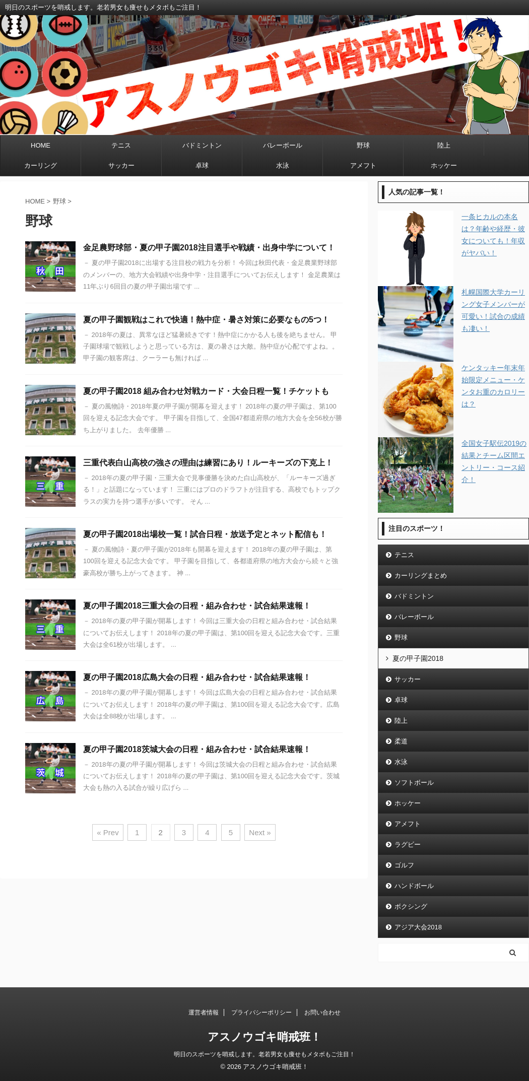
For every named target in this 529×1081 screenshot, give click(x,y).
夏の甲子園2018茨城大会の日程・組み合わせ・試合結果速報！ (197, 749)
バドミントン (202, 145)
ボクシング (410, 906)
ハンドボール (414, 886)
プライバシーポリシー (261, 1012)
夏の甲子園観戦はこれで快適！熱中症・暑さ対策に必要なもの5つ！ (206, 319)
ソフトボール (414, 782)
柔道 (401, 741)
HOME (40, 145)
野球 (363, 145)
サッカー (121, 165)
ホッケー (444, 165)
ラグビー (407, 844)
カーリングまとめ (420, 575)
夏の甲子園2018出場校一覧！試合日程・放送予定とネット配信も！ (205, 534)
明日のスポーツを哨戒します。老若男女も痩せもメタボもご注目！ (264, 1054)
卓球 (202, 165)
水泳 (282, 165)
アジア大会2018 (418, 927)
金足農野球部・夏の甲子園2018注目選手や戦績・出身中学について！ (209, 247)
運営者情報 (203, 1012)
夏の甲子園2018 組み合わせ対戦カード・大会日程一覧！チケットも (206, 391)
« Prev (107, 832)
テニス (121, 145)
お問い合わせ (322, 1012)
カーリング (40, 165)
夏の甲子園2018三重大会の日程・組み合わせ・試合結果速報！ (197, 605)
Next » (260, 832)
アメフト (363, 165)
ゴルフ (404, 865)
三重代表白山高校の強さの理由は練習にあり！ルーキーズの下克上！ (208, 462)
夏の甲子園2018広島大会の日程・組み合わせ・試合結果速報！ (197, 677)
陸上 (443, 145)
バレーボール (282, 145)
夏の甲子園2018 (417, 658)
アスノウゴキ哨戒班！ (264, 1037)
